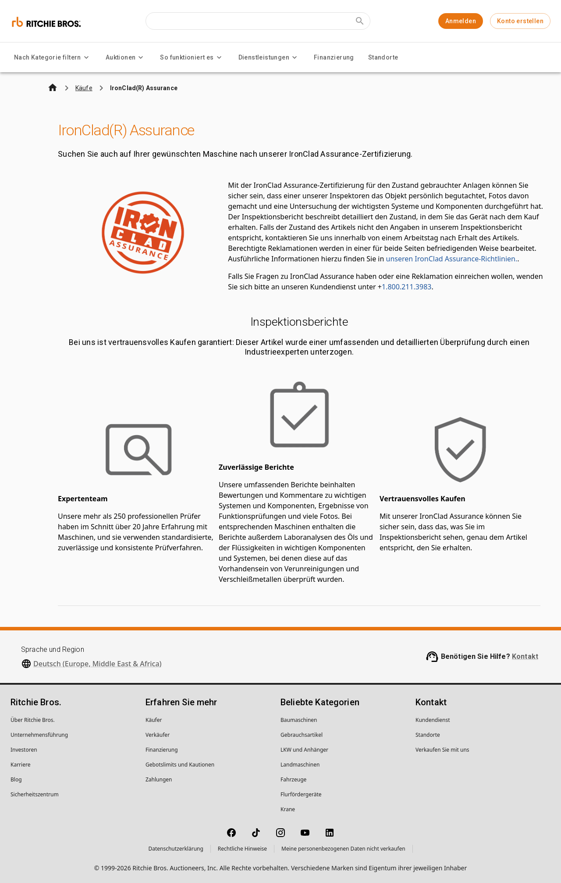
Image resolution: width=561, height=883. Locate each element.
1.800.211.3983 (407, 287)
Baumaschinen (298, 720)
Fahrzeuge (293, 779)
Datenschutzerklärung (175, 848)
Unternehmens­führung (39, 735)
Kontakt (525, 656)
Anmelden (460, 21)
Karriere (20, 764)
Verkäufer (158, 735)
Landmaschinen (300, 764)
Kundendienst (432, 720)
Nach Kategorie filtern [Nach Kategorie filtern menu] (53, 57)
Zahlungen (159, 779)
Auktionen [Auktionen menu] (126, 57)
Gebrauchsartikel (301, 735)
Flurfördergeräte (300, 794)
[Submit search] (360, 21)
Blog (16, 779)
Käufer (154, 720)
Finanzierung (334, 57)
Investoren (24, 749)
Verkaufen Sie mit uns (442, 749)
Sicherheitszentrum (35, 794)
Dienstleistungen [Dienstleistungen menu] (269, 57)
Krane (287, 809)
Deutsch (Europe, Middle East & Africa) (97, 663)
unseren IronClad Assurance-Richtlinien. (452, 259)
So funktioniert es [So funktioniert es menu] (192, 57)
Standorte (383, 57)
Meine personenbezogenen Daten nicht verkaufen (343, 848)
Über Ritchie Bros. (33, 720)
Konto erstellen (520, 21)
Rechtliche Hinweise (242, 848)
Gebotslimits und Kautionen (180, 764)
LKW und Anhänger (304, 749)
